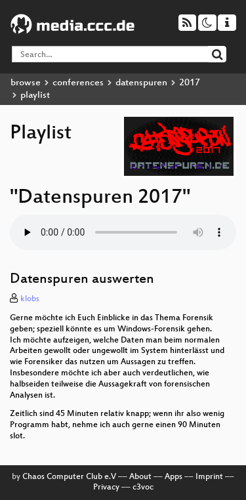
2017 (189, 83)
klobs (29, 299)
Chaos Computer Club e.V (69, 477)
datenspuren (141, 83)
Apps (173, 477)
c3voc (143, 487)
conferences (78, 83)
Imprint (209, 477)
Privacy (106, 487)
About (140, 477)
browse (25, 83)
